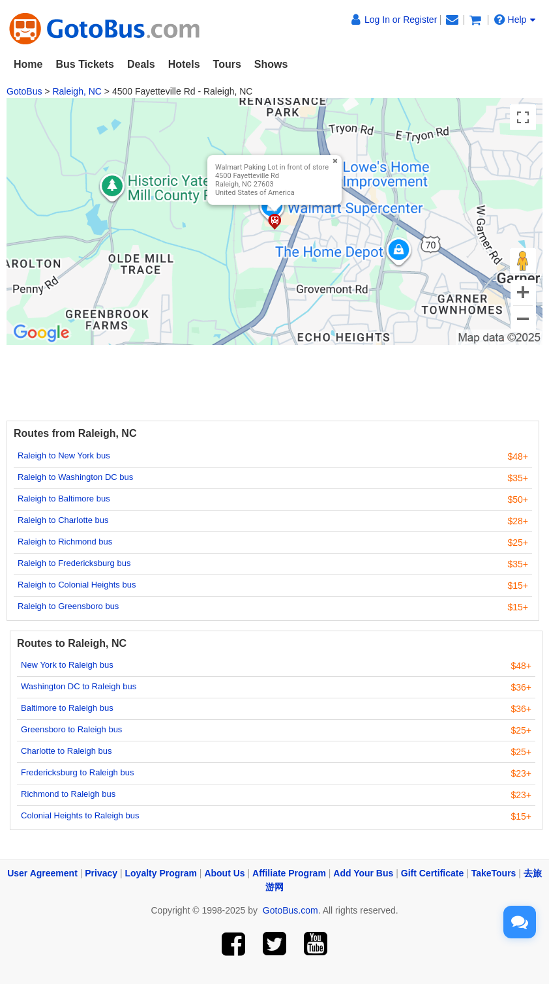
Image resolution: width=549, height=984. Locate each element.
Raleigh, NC (76, 91)
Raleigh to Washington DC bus (75, 477)
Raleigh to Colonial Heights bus (77, 584)
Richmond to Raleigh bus (68, 794)
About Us (224, 873)
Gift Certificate (432, 873)
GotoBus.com (290, 910)
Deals (141, 64)
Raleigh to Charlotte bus (63, 520)
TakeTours (493, 873)
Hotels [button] (184, 64)
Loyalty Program (161, 873)
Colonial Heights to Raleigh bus (80, 815)
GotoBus (24, 91)
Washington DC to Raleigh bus (78, 686)
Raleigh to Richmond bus (65, 541)
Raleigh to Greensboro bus (68, 606)
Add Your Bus (363, 873)
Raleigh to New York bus (64, 455)
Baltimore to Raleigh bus (67, 708)
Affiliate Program (289, 873)
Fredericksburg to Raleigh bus (77, 772)
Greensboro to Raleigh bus (71, 729)
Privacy (101, 873)
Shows (271, 64)
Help (515, 19)
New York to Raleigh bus (67, 665)
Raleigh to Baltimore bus (64, 498)
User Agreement (42, 873)
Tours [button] (227, 64)
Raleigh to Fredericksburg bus (74, 563)
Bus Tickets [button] (84, 64)
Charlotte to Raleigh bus (66, 751)
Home (28, 64)
